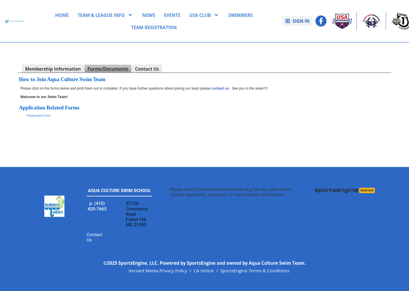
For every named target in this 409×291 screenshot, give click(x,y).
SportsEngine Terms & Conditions (254, 270)
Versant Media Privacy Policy (158, 270)
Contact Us (147, 69)
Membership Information (53, 69)
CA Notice (204, 270)
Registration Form (39, 115)
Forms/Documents (107, 69)
